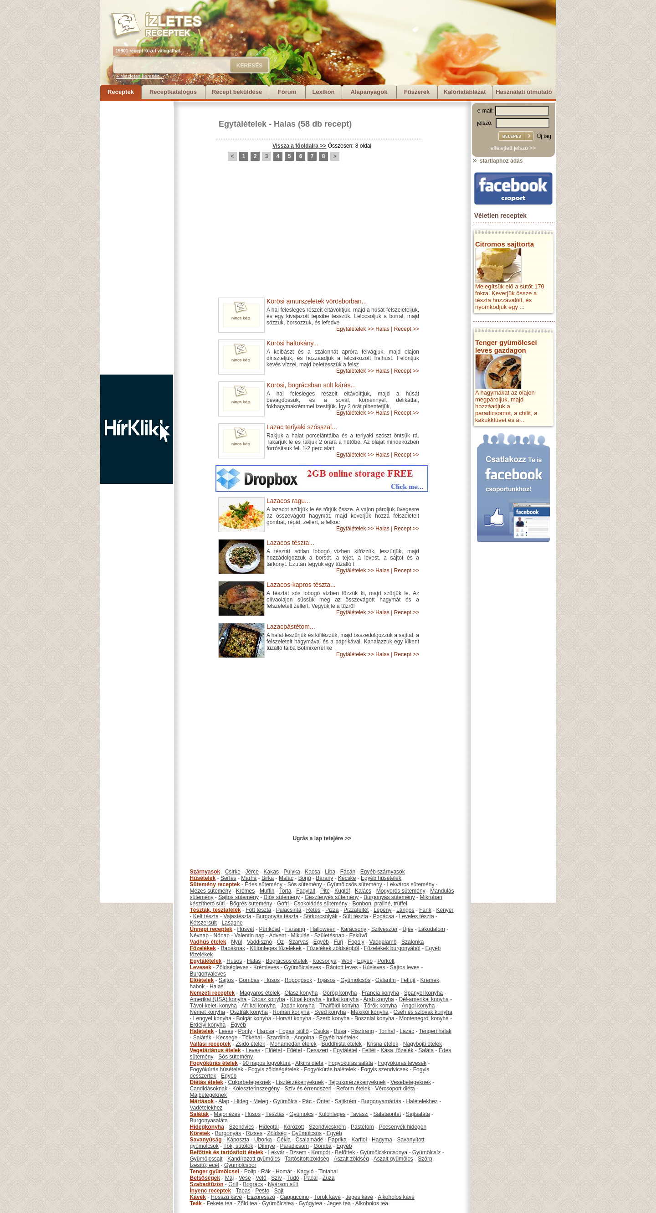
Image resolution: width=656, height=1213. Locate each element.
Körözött (294, 1127)
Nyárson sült (283, 1184)
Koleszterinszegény (256, 1088)
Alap (223, 1101)
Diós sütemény (282, 897)
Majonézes (227, 1114)
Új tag (544, 136)
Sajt (279, 1190)
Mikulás (300, 935)
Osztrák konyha (249, 1012)
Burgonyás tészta (277, 916)
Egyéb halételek (338, 1037)
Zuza (329, 1178)
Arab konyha (378, 999)
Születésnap (329, 935)
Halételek (202, 1031)
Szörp (425, 1159)
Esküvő (358, 935)
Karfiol (359, 1139)
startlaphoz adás (497, 161)
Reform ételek (353, 1088)
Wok (346, 961)
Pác (307, 1101)
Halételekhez (421, 1101)
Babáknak (233, 948)
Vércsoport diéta (395, 1088)
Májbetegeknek (208, 1095)
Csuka (321, 1031)
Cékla (284, 1139)
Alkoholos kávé (396, 1197)
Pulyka (292, 872)
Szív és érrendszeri (308, 1088)
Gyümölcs (285, 1101)
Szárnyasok (205, 872)
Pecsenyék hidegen (402, 1127)
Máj (229, 1178)
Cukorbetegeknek (249, 1082)
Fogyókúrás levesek (402, 1063)
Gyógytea (310, 1203)
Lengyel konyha (212, 1018)
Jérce (252, 872)
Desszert (317, 1050)
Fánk (425, 910)
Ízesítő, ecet (205, 1165)
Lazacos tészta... (290, 542)
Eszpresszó (261, 1197)
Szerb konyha (332, 1018)
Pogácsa (384, 916)
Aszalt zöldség (351, 1159)
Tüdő (293, 1178)
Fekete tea (220, 1203)
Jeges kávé (359, 1197)
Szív (276, 1178)
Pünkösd (270, 929)
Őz (280, 942)
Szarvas (298, 942)
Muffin (267, 891)
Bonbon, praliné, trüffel (379, 903)
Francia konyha (380, 993)
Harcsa (265, 1031)
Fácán (347, 872)
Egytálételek (242, 123)
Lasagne (232, 923)
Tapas (243, 1190)
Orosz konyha (268, 999)
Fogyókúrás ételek (214, 1063)
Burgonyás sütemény (389, 897)
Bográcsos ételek (287, 961)
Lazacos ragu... (288, 500)
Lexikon (323, 91)
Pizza (331, 910)
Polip (250, 1171)
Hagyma (382, 1139)
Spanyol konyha (423, 993)
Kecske (347, 878)
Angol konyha (418, 1005)
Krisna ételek (382, 1044)
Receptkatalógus (173, 91)
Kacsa (312, 872)
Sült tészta (355, 916)
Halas (285, 123)
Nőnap (222, 935)
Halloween (323, 929)
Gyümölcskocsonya (383, 1152)
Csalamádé (309, 1139)
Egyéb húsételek (381, 878)
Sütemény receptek (215, 884)
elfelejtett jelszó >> (513, 148)
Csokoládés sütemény (321, 903)
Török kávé (326, 1197)
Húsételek (203, 878)
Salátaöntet (387, 1114)
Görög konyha (340, 993)
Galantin (385, 980)
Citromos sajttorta (504, 244)
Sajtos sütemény (238, 897)
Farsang (295, 929)
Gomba (322, 1146)
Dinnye (266, 1146)
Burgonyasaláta (209, 1120)
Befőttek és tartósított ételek (226, 1152)
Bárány (324, 878)
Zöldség (277, 1133)
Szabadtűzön (207, 1184)
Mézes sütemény (210, 891)
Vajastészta (237, 916)
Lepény (382, 910)
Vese (245, 1178)
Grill (233, 1184)
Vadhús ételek (208, 942)
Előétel (273, 1050)
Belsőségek (205, 1178)
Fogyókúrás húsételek (216, 1069)
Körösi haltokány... (292, 343)
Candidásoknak (209, 1088)
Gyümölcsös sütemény (354, 884)
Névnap (199, 935)
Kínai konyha (306, 999)
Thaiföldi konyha (339, 1005)
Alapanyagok (369, 91)
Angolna (304, 1037)
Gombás (249, 980)
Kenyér (445, 910)
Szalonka (412, 942)
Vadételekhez (206, 1108)
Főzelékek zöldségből (333, 948)
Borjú (304, 878)
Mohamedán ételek (293, 1044)
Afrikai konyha (258, 1005)
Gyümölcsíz (426, 1152)
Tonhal (387, 1031)
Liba (330, 872)
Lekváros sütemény (410, 884)
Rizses (254, 1133)
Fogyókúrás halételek (330, 1069)
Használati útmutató (524, 91)
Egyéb (321, 942)
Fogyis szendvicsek (384, 1069)
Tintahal (328, 1171)
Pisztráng (362, 1031)
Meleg (260, 1101)
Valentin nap (250, 935)
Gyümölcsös (355, 980)
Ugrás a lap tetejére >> (321, 838)
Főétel (294, 1050)
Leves (226, 1031)
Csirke (233, 872)
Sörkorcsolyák (320, 916)
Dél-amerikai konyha (423, 999)
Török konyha (380, 1005)
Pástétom (362, 1127)
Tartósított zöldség (307, 1159)
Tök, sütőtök (238, 1146)
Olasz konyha (301, 993)
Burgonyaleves (208, 974)
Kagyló (305, 1171)
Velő (261, 1178)
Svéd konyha (330, 1012)
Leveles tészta (416, 916)
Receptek (121, 91)
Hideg (241, 1101)
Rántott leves (342, 967)
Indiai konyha (343, 999)
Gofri (283, 903)
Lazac (407, 1031)
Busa (340, 1031)
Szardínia (278, 1037)
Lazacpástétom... (290, 626)
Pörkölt (386, 961)
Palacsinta (288, 910)
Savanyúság (206, 1139)
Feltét (369, 1050)
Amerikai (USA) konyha (218, 999)
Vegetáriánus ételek (215, 1050)
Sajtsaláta (418, 1114)
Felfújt (407, 980)
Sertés (228, 878)
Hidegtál (269, 1127)
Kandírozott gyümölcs (253, 1159)
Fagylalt (305, 891)
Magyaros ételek (260, 993)
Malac (286, 878)
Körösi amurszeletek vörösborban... (316, 301)
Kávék (198, 1197)
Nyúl (236, 942)
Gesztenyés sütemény (332, 897)
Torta (285, 891)
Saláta (426, 1050)
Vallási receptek (210, 1044)
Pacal (311, 1178)
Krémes (245, 891)
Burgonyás (228, 1133)
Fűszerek (417, 91)
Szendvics (241, 1127)
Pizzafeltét (356, 910)
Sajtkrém (345, 1101)
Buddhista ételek (341, 1044)
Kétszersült (203, 923)
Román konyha (291, 1012)
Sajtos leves (405, 967)
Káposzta (237, 1139)
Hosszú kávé (226, 1197)
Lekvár (276, 1152)
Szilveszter (384, 929)
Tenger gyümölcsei (214, 1171)
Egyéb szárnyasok (382, 872)
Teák (196, 1203)
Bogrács (253, 1184)
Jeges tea (339, 1203)
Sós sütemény (304, 884)
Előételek (202, 980)
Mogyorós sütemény (400, 891)
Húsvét (245, 929)
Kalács (363, 891)
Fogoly (356, 942)
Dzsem (297, 1152)
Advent (277, 935)
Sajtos (226, 980)
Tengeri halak (435, 1031)
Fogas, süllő (294, 1031)
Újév (407, 929)
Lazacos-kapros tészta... (301, 584)
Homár (284, 1171)
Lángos (405, 910)
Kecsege (227, 1037)
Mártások (202, 1101)
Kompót (320, 1152)
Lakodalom (431, 929)
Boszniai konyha (374, 1018)
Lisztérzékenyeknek (299, 1082)
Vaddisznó (259, 942)
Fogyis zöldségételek (273, 1069)
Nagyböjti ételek (422, 1044)
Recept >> (406, 329)
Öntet (323, 1101)
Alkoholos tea (371, 1203)
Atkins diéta (309, 1063)
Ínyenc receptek (210, 1190)
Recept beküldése (237, 91)
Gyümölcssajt (206, 1159)
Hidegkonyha (207, 1127)
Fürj (338, 942)
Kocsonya (325, 961)
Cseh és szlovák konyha (422, 1012)
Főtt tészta (258, 910)
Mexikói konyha (370, 1012)
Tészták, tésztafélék (215, 910)
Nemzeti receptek (212, 993)
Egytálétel (345, 1050)
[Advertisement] (136, 238)
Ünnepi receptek (211, 929)
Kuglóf (342, 891)
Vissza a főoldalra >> (299, 146)
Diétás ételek (206, 1082)
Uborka (263, 1139)
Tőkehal (252, 1037)
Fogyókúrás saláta (350, 1063)
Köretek (200, 1133)
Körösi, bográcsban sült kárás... (311, 385)
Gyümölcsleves (302, 967)
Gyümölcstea (278, 1203)
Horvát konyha (293, 1018)
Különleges (331, 1114)
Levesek (200, 967)
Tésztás (274, 1114)
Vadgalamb (383, 942)
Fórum (287, 91)
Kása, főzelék (396, 1050)
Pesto (262, 1190)
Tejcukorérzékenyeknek (356, 1082)
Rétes (313, 910)
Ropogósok (299, 980)
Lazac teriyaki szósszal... (301, 427)
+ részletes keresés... (140, 76)
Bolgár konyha (254, 1018)
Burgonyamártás (381, 1101)
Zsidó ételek (250, 1044)
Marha (248, 878)
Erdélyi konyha (208, 1025)
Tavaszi (359, 1114)
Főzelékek (203, 948)
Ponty (245, 1031)
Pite (325, 891)
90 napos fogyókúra (267, 1063)
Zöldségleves (232, 967)
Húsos (234, 961)
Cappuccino (294, 1197)
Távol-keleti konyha (213, 1005)
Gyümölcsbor (240, 1165)
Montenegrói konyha (424, 1018)
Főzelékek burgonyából (392, 948)
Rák (266, 1171)
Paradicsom (294, 1146)
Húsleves (374, 967)
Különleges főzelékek (276, 948)
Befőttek (345, 1152)
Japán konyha (298, 1005)
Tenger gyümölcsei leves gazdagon (506, 346)
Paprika (337, 1139)
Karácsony (353, 929)
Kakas (271, 872)
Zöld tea (247, 1203)
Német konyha (207, 1012)
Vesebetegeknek (410, 1082)
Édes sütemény (263, 884)
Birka (267, 878)
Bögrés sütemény (251, 903)
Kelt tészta (206, 916)
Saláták (202, 1037)
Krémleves (266, 967)
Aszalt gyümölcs (393, 1159)
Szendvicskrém (327, 1127)
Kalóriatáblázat (465, 91)
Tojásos (326, 980)
